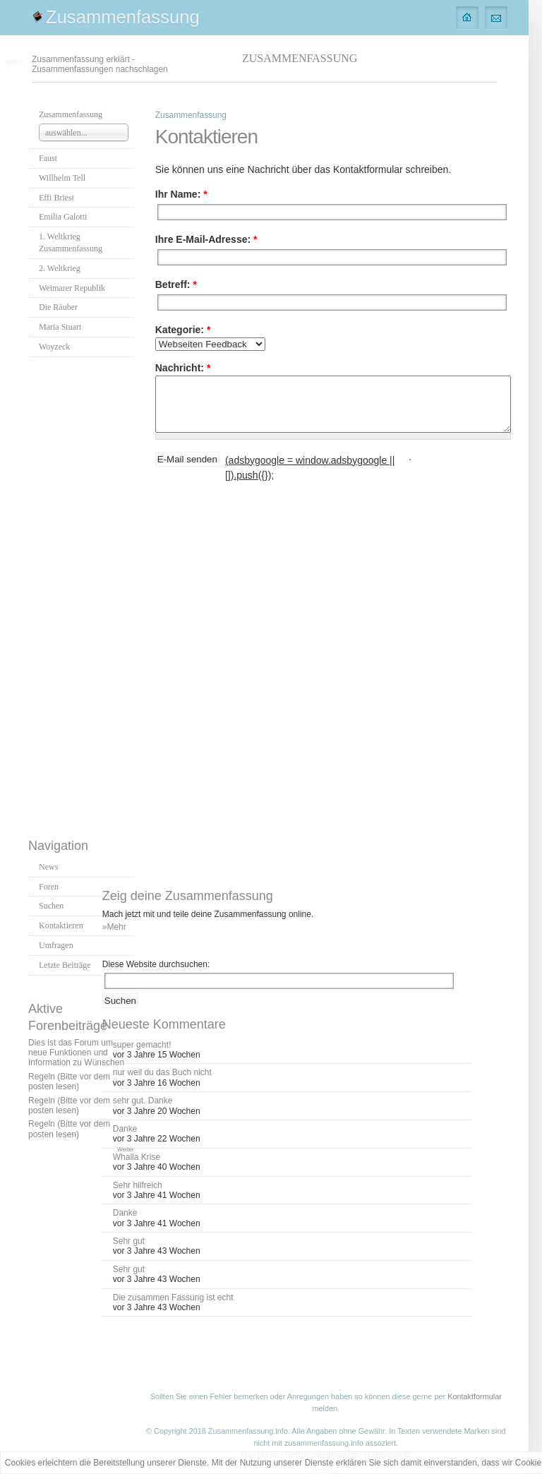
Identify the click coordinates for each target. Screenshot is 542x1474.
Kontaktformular (474, 1396)
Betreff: (176, 284)
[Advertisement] (84, 593)
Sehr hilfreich (137, 1185)
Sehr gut (129, 1241)
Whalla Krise (136, 1157)
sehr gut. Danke (143, 1101)
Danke (125, 1129)
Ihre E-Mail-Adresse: (206, 239)
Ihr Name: (181, 194)
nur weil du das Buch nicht (162, 1072)
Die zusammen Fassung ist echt (173, 1297)
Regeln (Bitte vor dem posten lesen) (69, 1081)
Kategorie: (183, 329)
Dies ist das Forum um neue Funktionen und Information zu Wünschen (76, 1053)
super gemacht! (142, 1045)
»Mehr (114, 927)
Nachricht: (183, 367)
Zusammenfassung (123, 17)
